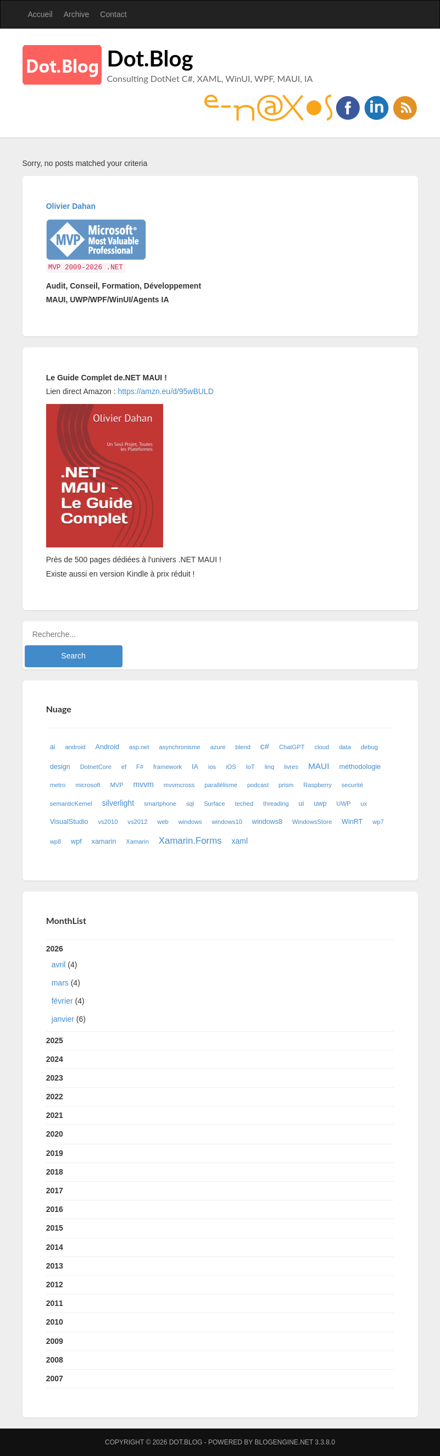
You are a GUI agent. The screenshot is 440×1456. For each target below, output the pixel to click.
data (345, 747)
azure (218, 747)
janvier (63, 1019)
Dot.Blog (150, 58)
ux (363, 803)
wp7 (378, 821)
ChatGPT (292, 747)
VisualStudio (69, 822)
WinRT (352, 822)
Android (107, 747)
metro (58, 785)
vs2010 (108, 821)
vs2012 (137, 821)
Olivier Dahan (71, 206)
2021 (54, 1115)
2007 (54, 1378)
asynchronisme (179, 747)
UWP (343, 803)
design (60, 767)
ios (212, 766)
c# (264, 746)
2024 (54, 1059)
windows (190, 821)
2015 (54, 1228)
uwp (320, 803)
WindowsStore (312, 821)
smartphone (160, 803)
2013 (54, 1265)
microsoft (87, 785)
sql (190, 803)
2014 (54, 1247)
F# (139, 766)
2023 (54, 1077)
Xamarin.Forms (190, 840)
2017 (54, 1190)
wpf (76, 841)
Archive (77, 14)
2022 (54, 1096)
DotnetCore (96, 766)
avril (59, 964)
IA (195, 767)
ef (123, 766)
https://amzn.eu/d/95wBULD (165, 391)
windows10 (227, 821)
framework (167, 766)
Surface (214, 803)
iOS (231, 766)
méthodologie (360, 767)
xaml (239, 841)
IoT (250, 766)
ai (52, 747)
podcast (258, 785)
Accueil (40, 14)
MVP (116, 785)
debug (369, 747)
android (75, 747)
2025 (54, 1040)
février (62, 1000)
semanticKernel (71, 803)
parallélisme (220, 785)
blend (243, 747)
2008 (54, 1359)
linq (269, 766)
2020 (54, 1134)
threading (276, 803)
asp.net (139, 747)
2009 (54, 1341)
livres (291, 766)
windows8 (267, 822)
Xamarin (137, 841)
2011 (54, 1303)
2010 (54, 1321)
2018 (54, 1171)
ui (301, 803)
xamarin (104, 841)
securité (352, 785)
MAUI (318, 766)
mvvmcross (179, 785)
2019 (54, 1153)
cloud (322, 747)
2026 (220, 986)
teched (244, 803)
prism (286, 785)
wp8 (56, 841)
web (163, 821)
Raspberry (317, 785)
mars (60, 982)
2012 (54, 1284)
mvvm (143, 784)
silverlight (118, 803)
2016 (54, 1209)
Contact (113, 14)
